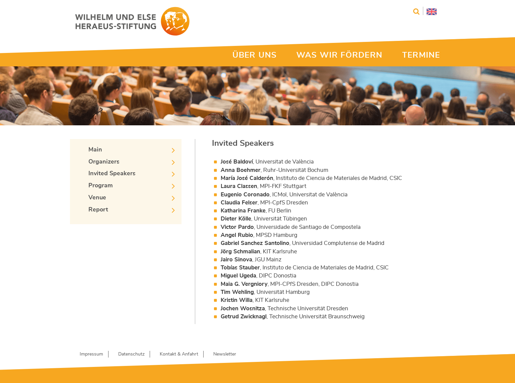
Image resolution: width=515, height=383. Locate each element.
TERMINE (421, 55)
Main (95, 150)
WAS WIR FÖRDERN (339, 55)
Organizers (104, 162)
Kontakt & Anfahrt (179, 354)
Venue (97, 198)
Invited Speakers (112, 174)
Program (100, 186)
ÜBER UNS (254, 55)
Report (98, 210)
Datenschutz (131, 354)
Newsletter (224, 354)
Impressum (91, 354)
